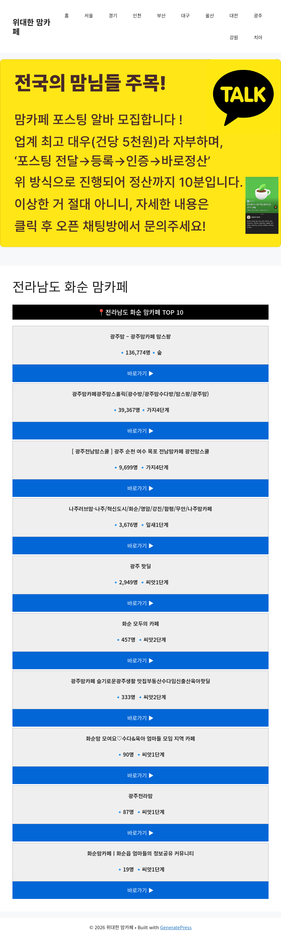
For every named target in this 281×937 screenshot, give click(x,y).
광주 (258, 15)
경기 (113, 15)
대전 (234, 15)
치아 (258, 37)
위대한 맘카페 (31, 26)
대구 (185, 15)
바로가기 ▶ (140, 373)
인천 (137, 15)
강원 (234, 37)
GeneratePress (176, 927)
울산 (209, 15)
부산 (161, 15)
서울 (88, 15)
